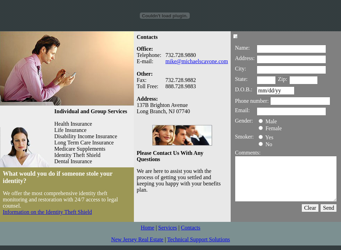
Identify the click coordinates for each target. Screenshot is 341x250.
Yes (265, 137)
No (265, 144)
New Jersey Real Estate (137, 239)
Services (167, 228)
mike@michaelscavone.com (196, 61)
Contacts (191, 228)
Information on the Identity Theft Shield (47, 212)
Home (147, 228)
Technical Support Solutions (198, 239)
